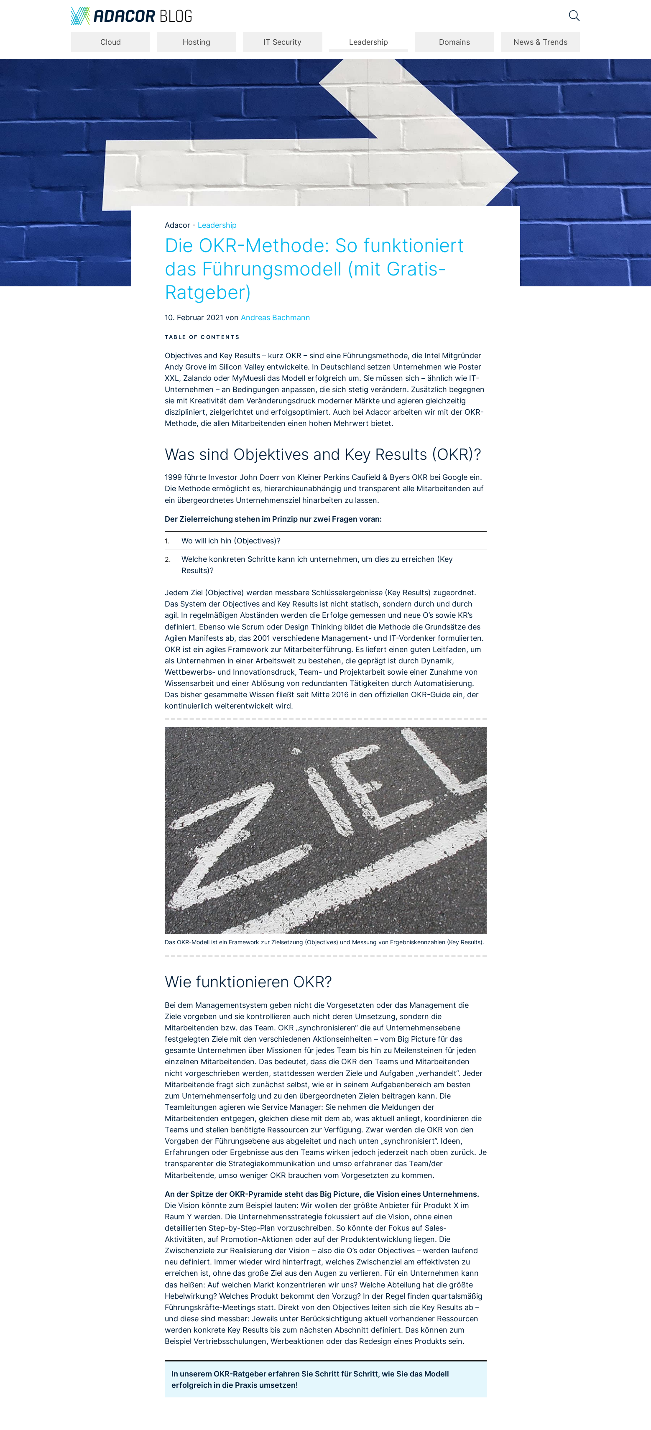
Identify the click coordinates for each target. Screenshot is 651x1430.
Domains (454, 42)
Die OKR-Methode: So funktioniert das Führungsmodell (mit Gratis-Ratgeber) (314, 268)
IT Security (282, 42)
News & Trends (540, 42)
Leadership (368, 42)
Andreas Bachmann (275, 317)
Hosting (196, 42)
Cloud (110, 42)
